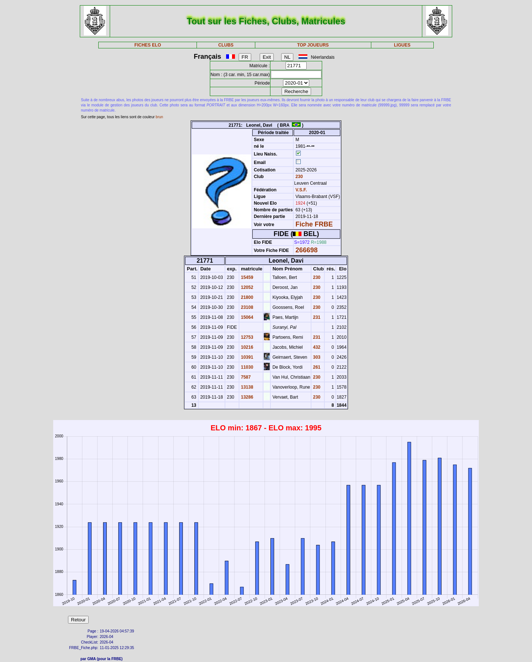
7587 (245, 377)
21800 (246, 297)
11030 (246, 367)
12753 (246, 337)
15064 (246, 317)
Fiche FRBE (314, 224)
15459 (246, 277)
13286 (246, 397)
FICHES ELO (147, 45)
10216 (246, 347)
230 (298, 176)
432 (316, 347)
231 (316, 317)
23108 (246, 307)
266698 (307, 250)
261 (316, 367)
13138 (246, 387)
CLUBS (225, 45)
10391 (246, 357)
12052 (246, 287)
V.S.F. (301, 189)
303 (316, 357)
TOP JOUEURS (313, 45)
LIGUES (402, 45)
